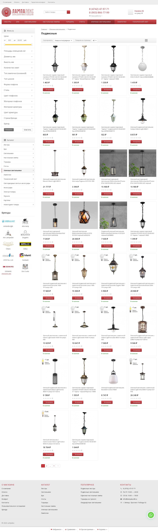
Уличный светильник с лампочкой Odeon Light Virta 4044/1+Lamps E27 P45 (142, 390)
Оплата (16, 2)
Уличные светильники (101, 22)
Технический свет (140, 22)
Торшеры (70, 22)
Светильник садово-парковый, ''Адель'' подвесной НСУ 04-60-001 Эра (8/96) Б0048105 (54, 129)
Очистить (27, 130)
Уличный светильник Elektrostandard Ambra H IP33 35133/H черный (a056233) (82, 233)
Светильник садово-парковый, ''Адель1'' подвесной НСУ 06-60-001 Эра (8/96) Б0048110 (113, 129)
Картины (7, 200)
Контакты (51, 2)
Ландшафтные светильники (91, 502)
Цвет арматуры (18, 112)
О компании (7, 2)
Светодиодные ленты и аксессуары (17, 183)
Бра (17, 22)
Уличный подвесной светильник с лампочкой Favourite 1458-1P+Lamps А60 (55, 285)
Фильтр (9, 31)
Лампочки (121, 22)
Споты (82, 22)
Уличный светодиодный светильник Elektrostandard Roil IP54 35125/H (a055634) (54, 233)
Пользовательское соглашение (13, 506)
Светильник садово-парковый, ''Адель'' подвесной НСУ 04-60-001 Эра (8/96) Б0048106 (83, 129)
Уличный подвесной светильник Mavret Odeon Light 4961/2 (54, 180)
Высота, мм (18, 62)
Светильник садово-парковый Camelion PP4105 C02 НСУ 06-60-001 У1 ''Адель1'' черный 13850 (142, 233)
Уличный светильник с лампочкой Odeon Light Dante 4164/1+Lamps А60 (84, 337)
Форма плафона (18, 84)
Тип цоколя (18, 79)
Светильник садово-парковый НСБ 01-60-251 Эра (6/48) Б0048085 (141, 76)
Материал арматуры (18, 107)
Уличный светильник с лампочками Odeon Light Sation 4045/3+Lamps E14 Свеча (54, 442)
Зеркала (7, 196)
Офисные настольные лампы (91, 495)
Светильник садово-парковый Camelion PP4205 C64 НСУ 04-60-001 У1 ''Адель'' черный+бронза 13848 (84, 390)
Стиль (18, 90)
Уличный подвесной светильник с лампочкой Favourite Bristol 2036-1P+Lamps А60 (142, 285)
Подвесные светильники (90, 492)
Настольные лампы (51, 22)
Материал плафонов (18, 101)
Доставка (25, 2)
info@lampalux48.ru (130, 499)
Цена (18, 36)
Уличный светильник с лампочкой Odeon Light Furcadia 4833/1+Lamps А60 (113, 337)
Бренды (4, 510)
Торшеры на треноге (88, 499)
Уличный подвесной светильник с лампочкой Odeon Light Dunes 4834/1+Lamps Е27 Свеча (55, 390)
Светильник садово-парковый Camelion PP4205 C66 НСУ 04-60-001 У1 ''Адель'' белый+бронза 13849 (84, 77)
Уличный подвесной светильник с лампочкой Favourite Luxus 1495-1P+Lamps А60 (84, 285)
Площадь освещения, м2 (18, 51)
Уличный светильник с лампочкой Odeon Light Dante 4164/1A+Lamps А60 (55, 337)
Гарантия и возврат (38, 2)
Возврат (5, 499)
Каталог (9, 140)
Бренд (18, 124)
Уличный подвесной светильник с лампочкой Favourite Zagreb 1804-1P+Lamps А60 (113, 285)
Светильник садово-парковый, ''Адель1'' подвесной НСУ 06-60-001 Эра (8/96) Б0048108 (84, 442)
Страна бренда (18, 118)
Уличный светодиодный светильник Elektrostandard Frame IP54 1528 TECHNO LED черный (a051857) (142, 181)
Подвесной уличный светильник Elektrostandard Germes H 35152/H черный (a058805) (113, 233)
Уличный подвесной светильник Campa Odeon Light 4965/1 (141, 128)
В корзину (48, 90)
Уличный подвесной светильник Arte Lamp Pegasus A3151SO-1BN (83, 180)
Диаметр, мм (18, 56)
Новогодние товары (11, 205)
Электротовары (10, 192)
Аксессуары (8, 188)
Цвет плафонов (18, 96)
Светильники (30, 22)
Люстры (7, 22)
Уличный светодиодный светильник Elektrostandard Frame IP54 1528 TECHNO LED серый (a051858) (113, 181)
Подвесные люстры (88, 488)
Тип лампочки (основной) (18, 73)
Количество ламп (18, 68)
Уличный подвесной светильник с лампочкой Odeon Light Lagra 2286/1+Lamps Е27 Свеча (142, 337)
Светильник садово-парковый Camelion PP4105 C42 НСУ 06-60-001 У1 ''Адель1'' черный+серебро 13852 (55, 77)
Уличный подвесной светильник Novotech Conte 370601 (112, 389)
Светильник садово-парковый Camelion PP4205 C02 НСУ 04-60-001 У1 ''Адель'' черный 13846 (113, 77)
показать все (6, 274)
